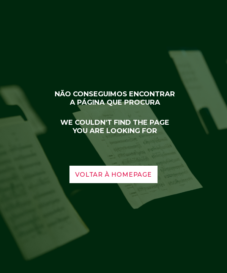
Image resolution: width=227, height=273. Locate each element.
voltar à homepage (113, 174)
